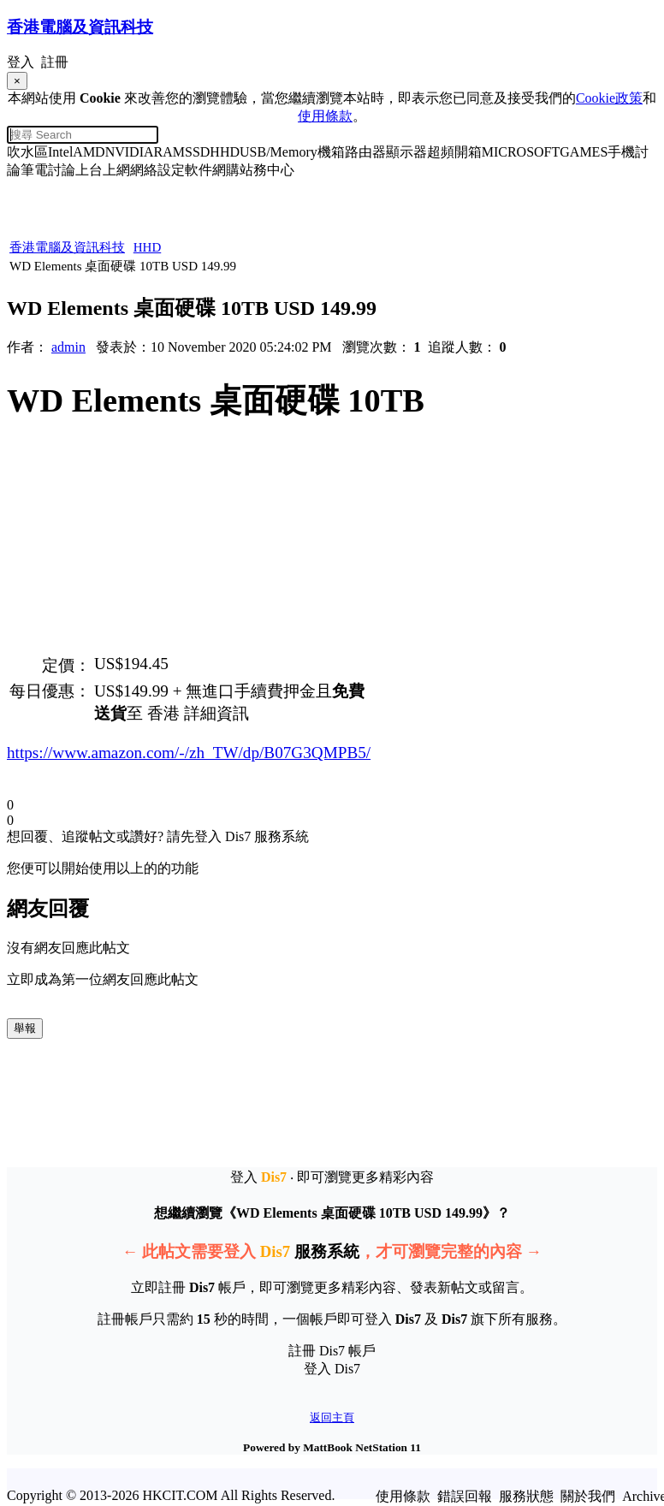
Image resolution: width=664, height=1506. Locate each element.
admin (68, 347)
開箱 (468, 152)
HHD (225, 152)
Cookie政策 (609, 98)
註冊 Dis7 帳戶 (332, 1350)
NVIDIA (129, 152)
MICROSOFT (521, 152)
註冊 (54, 62)
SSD (197, 152)
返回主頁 (332, 1417)
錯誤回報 (464, 1496)
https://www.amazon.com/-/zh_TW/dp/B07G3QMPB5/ (189, 753)
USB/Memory (278, 152)
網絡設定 (157, 170)
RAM (169, 152)
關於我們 (587, 1496)
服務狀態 (526, 1496)
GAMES (584, 152)
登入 (20, 62)
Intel (60, 152)
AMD (88, 152)
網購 (226, 170)
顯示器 (406, 152)
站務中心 (267, 170)
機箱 (331, 152)
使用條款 (325, 116)
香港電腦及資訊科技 (67, 247)
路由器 (365, 152)
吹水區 (27, 152)
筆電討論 (48, 170)
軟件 (198, 170)
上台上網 (102, 170)
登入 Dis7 (332, 1368)
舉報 (25, 1028)
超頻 (440, 152)
